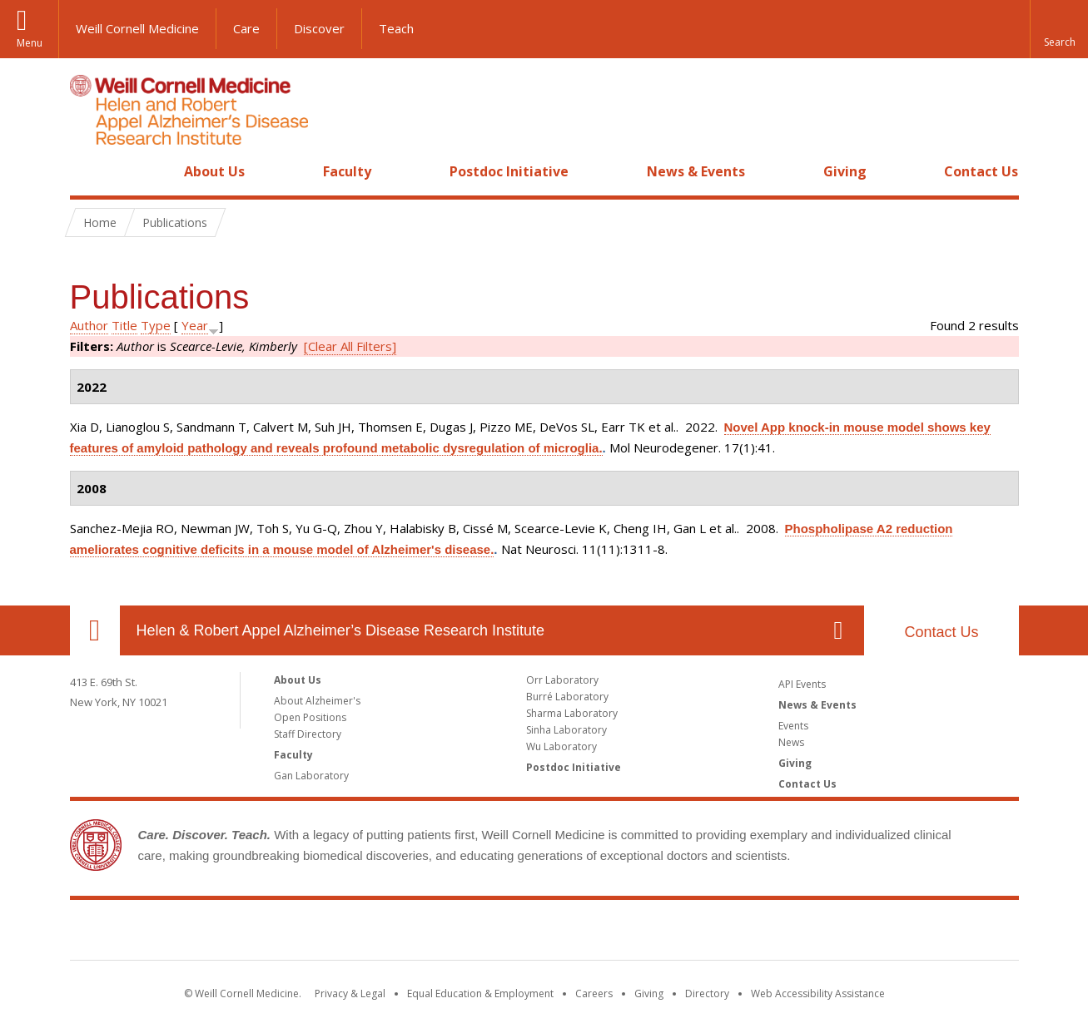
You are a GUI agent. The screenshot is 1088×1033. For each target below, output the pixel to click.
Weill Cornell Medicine (137, 28)
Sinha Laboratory (566, 730)
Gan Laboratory (311, 776)
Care (246, 28)
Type (156, 325)
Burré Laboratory (567, 696)
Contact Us (981, 171)
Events (793, 726)
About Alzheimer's (317, 701)
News (791, 742)
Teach (396, 28)
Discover (319, 28)
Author (89, 325)
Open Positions (310, 717)
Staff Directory (307, 734)
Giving (845, 171)
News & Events (696, 171)
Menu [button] (29, 43)
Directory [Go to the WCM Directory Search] (707, 993)
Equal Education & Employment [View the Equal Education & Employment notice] (480, 993)
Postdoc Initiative (509, 171)
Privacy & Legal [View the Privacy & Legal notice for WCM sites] (350, 993)
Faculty (347, 171)
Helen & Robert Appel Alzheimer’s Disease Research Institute (341, 630)
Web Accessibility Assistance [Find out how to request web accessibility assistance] (818, 993)
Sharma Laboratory (572, 713)
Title (124, 325)
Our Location (95, 630)
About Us (214, 171)
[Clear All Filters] (350, 346)
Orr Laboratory (562, 680)
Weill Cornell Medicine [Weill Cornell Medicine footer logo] (544, 933)
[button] (1059, 29)
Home (88, 171)
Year (194, 325)
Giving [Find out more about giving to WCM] (648, 993)
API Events (802, 684)
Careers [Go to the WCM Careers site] (594, 993)
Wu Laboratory (561, 746)
